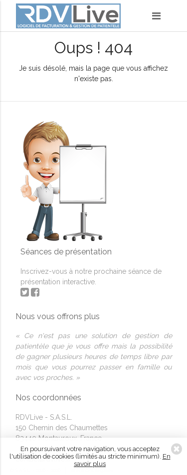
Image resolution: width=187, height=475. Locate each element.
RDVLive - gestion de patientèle (68, 17)
